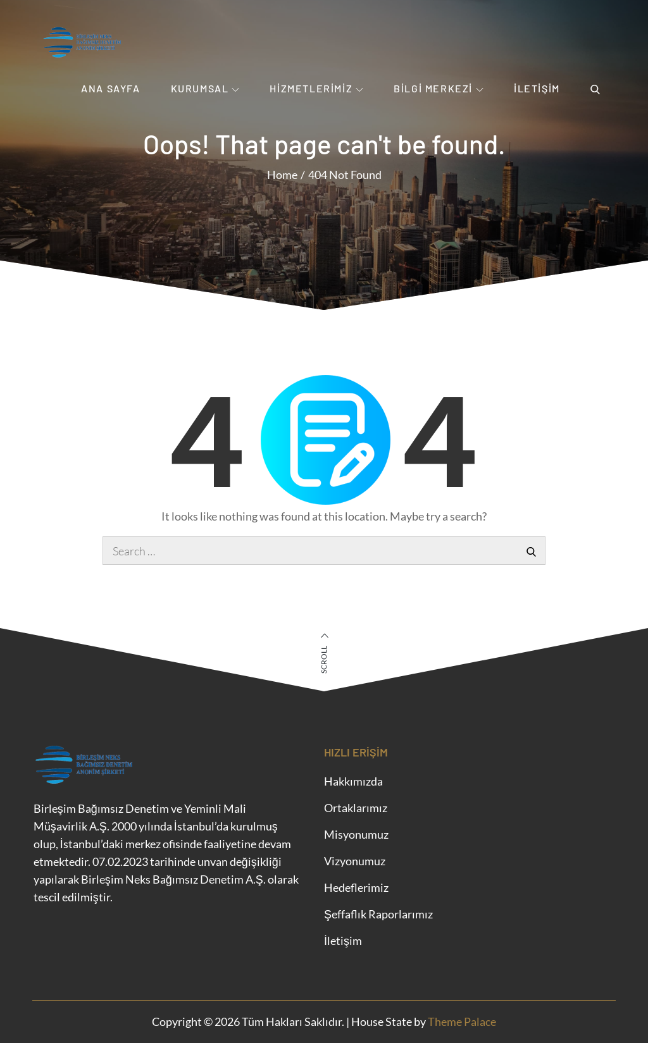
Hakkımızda (353, 781)
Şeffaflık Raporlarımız (378, 914)
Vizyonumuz (354, 861)
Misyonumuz (356, 834)
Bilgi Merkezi (438, 88)
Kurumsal (205, 88)
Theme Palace (462, 1021)
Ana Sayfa (110, 88)
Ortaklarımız (355, 808)
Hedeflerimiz (356, 887)
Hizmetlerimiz (316, 88)
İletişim (537, 88)
